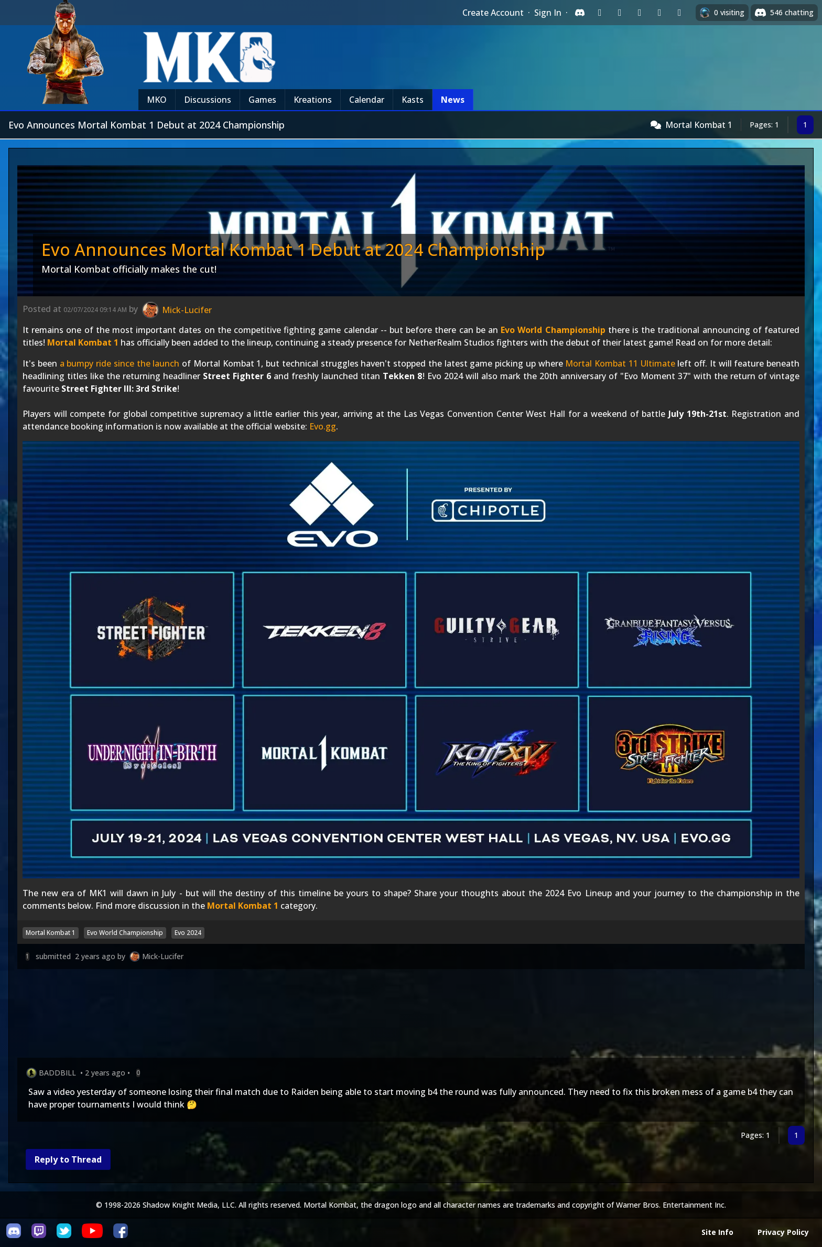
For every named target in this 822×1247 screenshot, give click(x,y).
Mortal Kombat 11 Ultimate (620, 363)
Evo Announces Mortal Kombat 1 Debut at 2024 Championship (293, 249)
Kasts (413, 99)
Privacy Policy (783, 1232)
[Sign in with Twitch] (600, 12)
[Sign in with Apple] (659, 12)
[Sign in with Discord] (580, 12)
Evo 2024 (188, 932)
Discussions (207, 99)
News (452, 99)
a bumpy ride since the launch (120, 363)
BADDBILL (57, 1073)
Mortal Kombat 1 (698, 125)
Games (262, 99)
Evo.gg (322, 426)
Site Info (717, 1232)
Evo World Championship (553, 330)
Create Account (493, 12)
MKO (157, 99)
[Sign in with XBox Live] (679, 12)
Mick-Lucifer (162, 956)
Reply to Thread (68, 1159)
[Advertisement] (331, 1015)
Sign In (547, 12)
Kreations (313, 99)
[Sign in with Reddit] (639, 12)
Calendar (366, 99)
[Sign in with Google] (620, 12)
